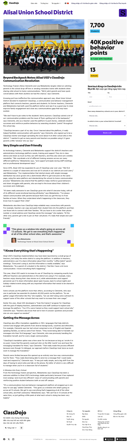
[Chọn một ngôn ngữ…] (67, 3)
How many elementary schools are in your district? (107, 114)
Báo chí (69, 416)
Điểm (83, 416)
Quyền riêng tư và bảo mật (103, 428)
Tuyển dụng (70, 419)
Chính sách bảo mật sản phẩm (67, 439)
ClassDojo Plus (87, 427)
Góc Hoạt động (87, 430)
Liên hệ (100, 416)
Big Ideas (85, 414)
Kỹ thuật (69, 422)
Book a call (107, 133)
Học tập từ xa (86, 424)
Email (90, 102)
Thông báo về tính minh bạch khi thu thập (103, 423)
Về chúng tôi (71, 414)
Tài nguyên (85, 419)
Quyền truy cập (71, 424)
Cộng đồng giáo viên (120, 414)
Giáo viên (34, 3)
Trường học (44, 3)
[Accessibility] (21, 428)
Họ (108, 93)
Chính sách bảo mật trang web (88, 439)
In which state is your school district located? (107, 124)
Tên (89, 93)
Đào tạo (84, 422)
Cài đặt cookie (102, 419)
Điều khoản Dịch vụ (51, 439)
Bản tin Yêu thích (118, 416)
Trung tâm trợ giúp (103, 414)
